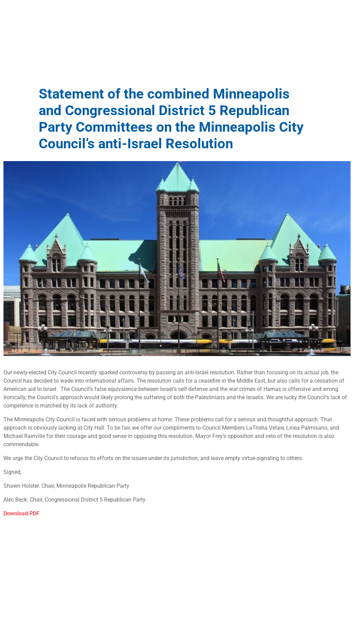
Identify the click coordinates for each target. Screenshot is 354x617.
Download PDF (21, 513)
